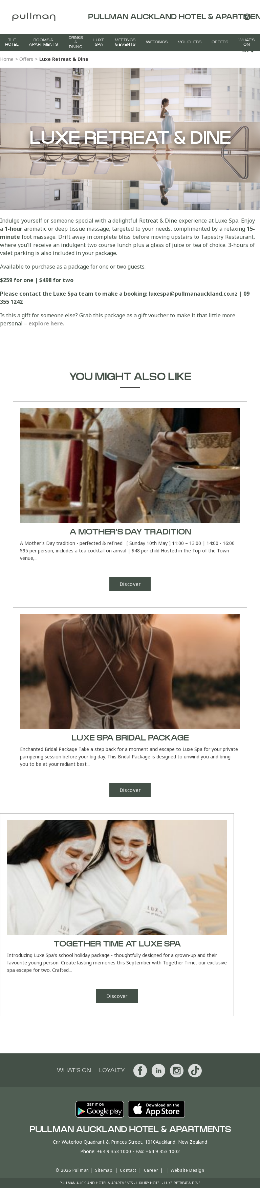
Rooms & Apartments (43, 42)
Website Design (187, 1170)
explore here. (47, 323)
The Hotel (12, 42)
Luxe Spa (98, 42)
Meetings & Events (125, 42)
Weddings (157, 42)
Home (7, 59)
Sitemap (103, 1170)
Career (151, 1170)
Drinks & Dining (76, 42)
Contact (128, 1170)
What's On (246, 42)
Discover (130, 584)
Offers (220, 42)
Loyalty (112, 1070)
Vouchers (189, 42)
